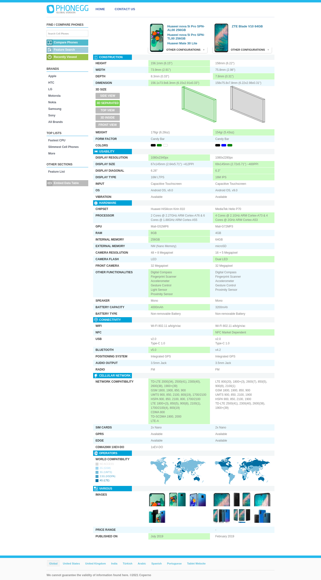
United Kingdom (95, 563)
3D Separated (108, 103)
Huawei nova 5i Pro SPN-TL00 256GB (186, 36)
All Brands (55, 122)
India (114, 563)
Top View (108, 110)
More (51, 153)
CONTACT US (125, 9)
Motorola (54, 95)
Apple (52, 76)
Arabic (142, 563)
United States (71, 563)
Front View (107, 125)
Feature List (56, 171)
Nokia (52, 102)
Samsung (54, 109)
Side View (107, 95)
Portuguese (174, 563)
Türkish (127, 563)
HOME (100, 9)
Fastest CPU (56, 140)
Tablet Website (196, 563)
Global (53, 563)
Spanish (156, 563)
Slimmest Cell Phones (63, 147)
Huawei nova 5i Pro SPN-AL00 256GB (186, 28)
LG (50, 89)
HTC (51, 82)
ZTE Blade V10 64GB (247, 26)
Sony (51, 115)
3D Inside (108, 117)
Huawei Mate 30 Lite (182, 43)
